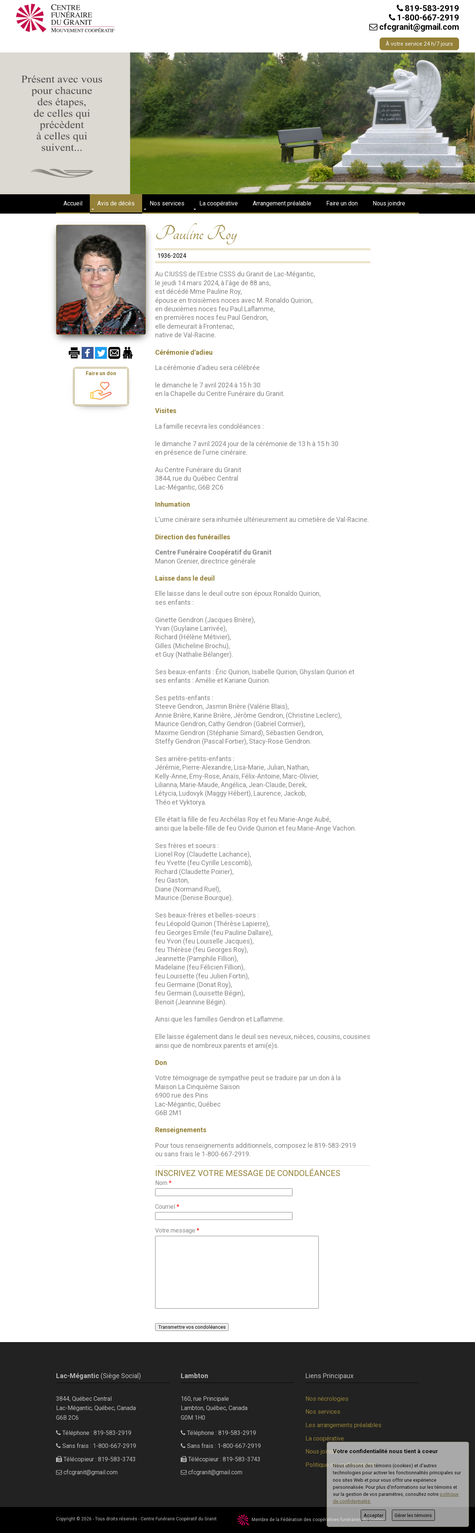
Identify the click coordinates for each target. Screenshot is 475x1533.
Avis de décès (116, 203)
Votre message (177, 1230)
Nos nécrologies (326, 1398)
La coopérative (218, 203)
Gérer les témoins (413, 1515)
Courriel (167, 1206)
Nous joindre (389, 203)
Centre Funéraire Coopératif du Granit (179, 1518)
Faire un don (342, 203)
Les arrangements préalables (343, 1425)
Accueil (72, 203)
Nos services (167, 203)
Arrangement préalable (282, 203)
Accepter (373, 1515)
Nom (163, 1182)
